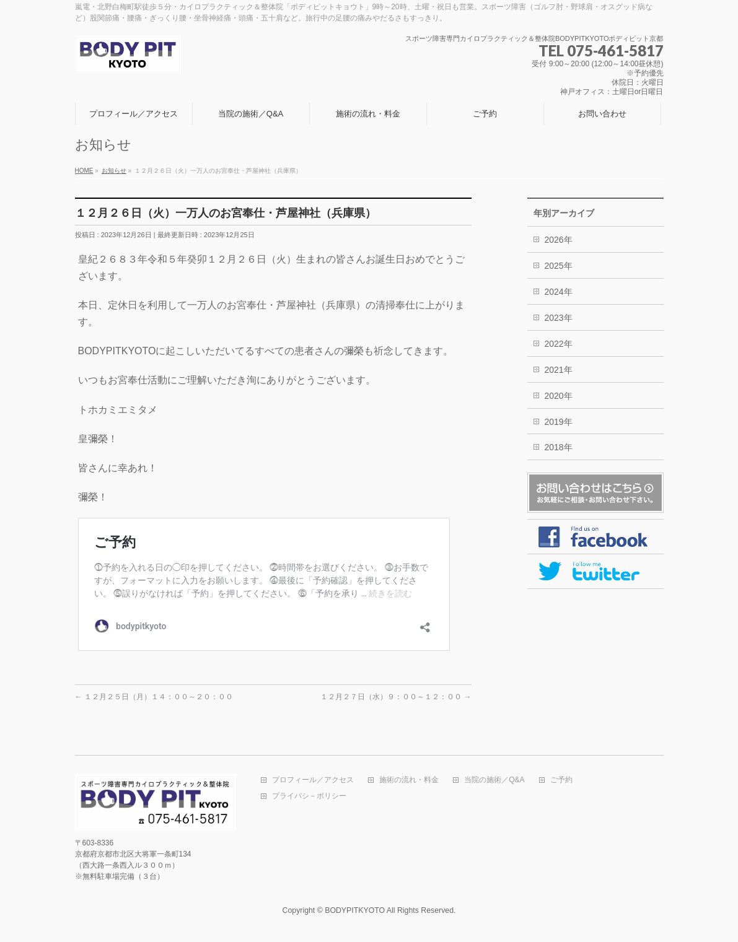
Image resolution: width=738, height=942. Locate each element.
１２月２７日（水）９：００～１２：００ (395, 696)
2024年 (559, 292)
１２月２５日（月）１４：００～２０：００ (154, 696)
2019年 (559, 422)
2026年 (559, 240)
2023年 (559, 318)
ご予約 (561, 780)
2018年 (559, 447)
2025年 (559, 266)
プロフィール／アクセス (313, 780)
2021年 (559, 370)
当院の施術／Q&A (494, 780)
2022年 (559, 344)
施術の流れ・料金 (409, 780)
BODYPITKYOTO (355, 910)
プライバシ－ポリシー (309, 796)
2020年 (559, 396)
